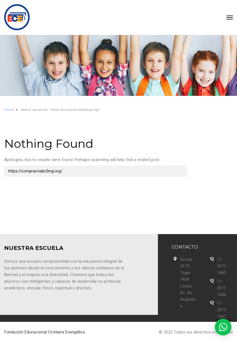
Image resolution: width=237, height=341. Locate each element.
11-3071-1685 (222, 266)
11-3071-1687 (222, 310)
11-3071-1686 (222, 288)
